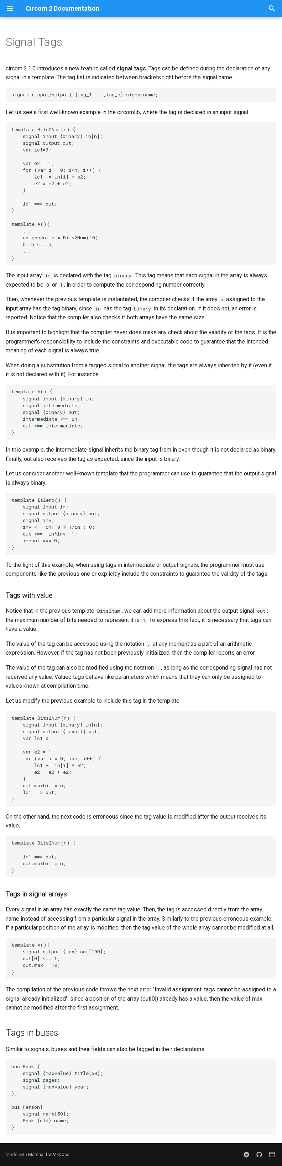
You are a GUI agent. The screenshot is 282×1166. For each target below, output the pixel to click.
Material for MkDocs (48, 1154)
